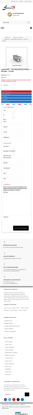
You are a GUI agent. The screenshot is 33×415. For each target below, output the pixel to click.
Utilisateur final (13, 154)
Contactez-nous (14, 1)
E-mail (5, 132)
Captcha (6, 217)
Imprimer (5, 85)
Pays (4, 178)
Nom (4, 121)
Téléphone (6, 137)
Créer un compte (28, 1)
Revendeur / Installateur (13, 150)
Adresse (5, 163)
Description (4, 96)
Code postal (6, 168)
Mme (13, 118)
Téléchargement (6, 101)
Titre (4, 110)
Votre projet (7, 184)
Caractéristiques (6, 94)
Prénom (5, 127)
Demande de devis (6, 91)
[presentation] (14, 221)
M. (13, 114)
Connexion (21, 1)
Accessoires (5, 99)
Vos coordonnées (8, 107)
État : (2, 77)
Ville (4, 173)
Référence (3, 75)
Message (5, 192)
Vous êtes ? (6, 146)
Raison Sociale (7, 157)
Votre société (7, 143)
